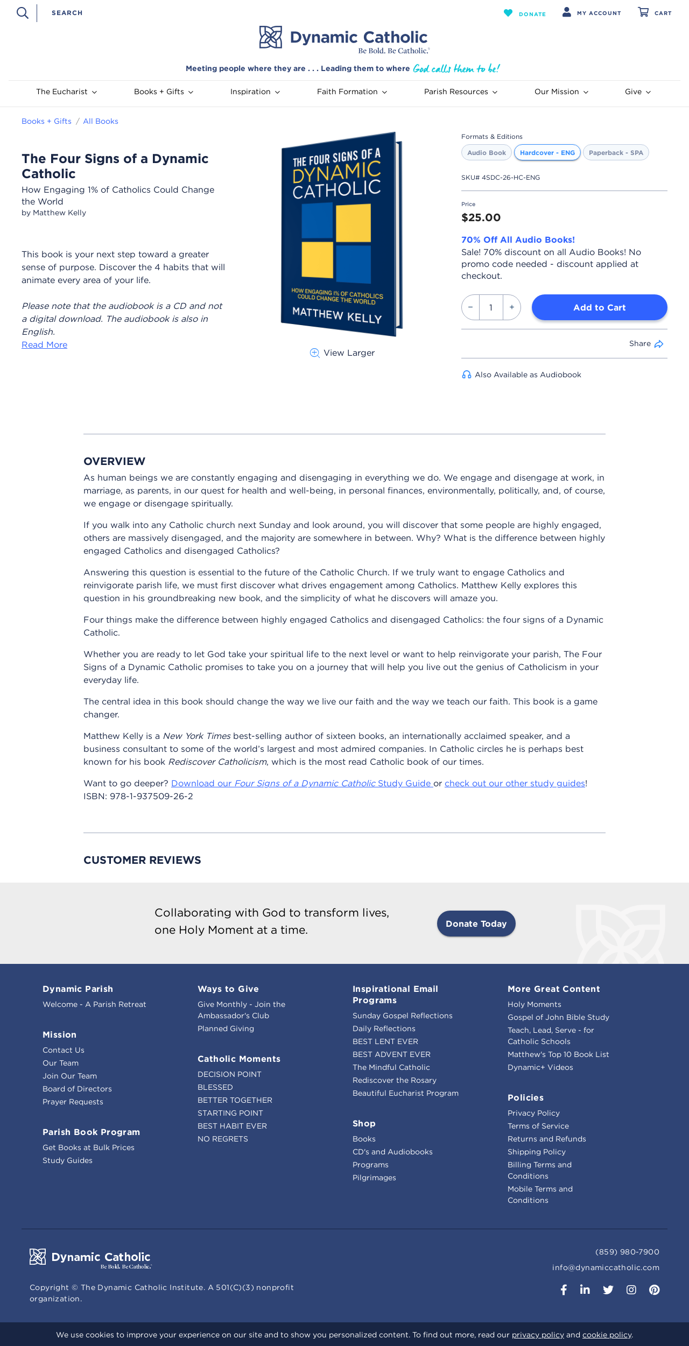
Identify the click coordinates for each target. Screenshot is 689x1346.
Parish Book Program (91, 1131)
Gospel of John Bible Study (558, 1017)
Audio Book (486, 152)
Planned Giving (226, 1028)
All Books (100, 121)
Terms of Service (538, 1126)
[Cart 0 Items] (655, 13)
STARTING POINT (230, 1113)
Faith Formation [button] (352, 91)
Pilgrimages (374, 1177)
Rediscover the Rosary (395, 1080)
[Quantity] (491, 307)
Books (364, 1139)
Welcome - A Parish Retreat (94, 1004)
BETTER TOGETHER (235, 1100)
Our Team (61, 1063)
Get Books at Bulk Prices (89, 1147)
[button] (525, 13)
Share (640, 343)
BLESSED (215, 1087)
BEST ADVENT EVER (392, 1054)
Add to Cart (599, 307)
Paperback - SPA (616, 152)
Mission (60, 1034)
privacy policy (538, 1335)
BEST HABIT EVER (232, 1126)
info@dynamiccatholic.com (605, 1267)
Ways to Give (228, 988)
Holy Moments (534, 1004)
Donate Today (476, 923)
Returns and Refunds (547, 1139)
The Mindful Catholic (391, 1067)
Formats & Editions (492, 136)
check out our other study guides (515, 783)
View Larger (342, 353)
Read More (44, 344)
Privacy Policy (534, 1113)
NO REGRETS (223, 1139)
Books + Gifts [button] (163, 91)
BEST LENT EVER (385, 1041)
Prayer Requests (73, 1102)
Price (468, 204)
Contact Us (64, 1050)
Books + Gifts (47, 121)
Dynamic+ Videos (540, 1067)
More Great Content (554, 988)
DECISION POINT (230, 1074)
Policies (526, 1097)
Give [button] (638, 91)
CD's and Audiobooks (393, 1152)
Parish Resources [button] (460, 91)
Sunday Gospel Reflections (403, 1015)
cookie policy (606, 1335)
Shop (364, 1123)
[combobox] (264, 12)
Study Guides (68, 1160)
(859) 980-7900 (627, 1252)
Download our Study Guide (302, 783)
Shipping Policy (537, 1152)
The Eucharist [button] (66, 91)
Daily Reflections (384, 1028)
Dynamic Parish (78, 988)
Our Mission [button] (561, 91)
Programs (371, 1164)
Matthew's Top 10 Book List (558, 1054)
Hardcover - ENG (547, 152)
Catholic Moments (239, 1058)
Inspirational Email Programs (396, 994)
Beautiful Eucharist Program (406, 1093)
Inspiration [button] (255, 91)
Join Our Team (70, 1076)
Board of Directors (77, 1089)
